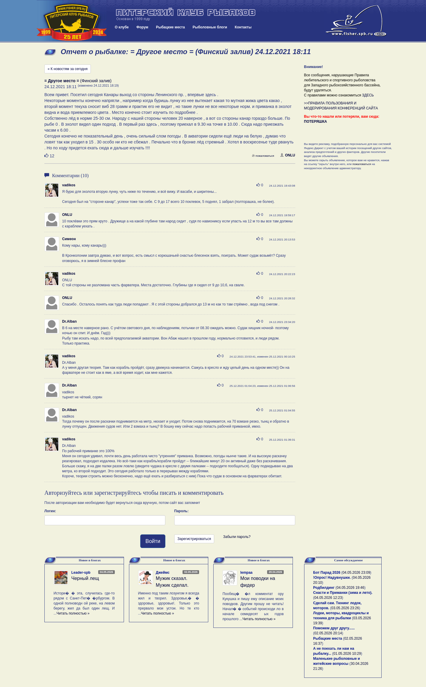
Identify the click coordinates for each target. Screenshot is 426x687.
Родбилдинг (324, 588)
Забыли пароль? (237, 537)
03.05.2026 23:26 (345, 608)
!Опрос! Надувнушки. (332, 578)
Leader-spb (81, 572)
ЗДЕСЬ (368, 95)
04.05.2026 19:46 (350, 588)
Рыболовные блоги (210, 27)
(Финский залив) (78, 80)
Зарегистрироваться (194, 539)
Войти (152, 541)
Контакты (243, 27)
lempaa (246, 572)
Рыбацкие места (170, 27)
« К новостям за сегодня (68, 69)
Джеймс (163, 572)
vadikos (68, 185)
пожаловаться (263, 155)
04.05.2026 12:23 (328, 598)
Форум (142, 27)
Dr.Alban (69, 321)
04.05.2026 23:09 (356, 572)
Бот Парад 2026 (327, 572)
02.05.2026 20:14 (328, 633)
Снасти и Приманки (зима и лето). (342, 593)
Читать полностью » (73, 613)
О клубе (122, 27)
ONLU (287, 155)
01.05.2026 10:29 (347, 654)
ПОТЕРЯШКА (315, 121)
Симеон (69, 239)
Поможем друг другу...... (334, 628)
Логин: (50, 511)
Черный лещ (85, 578)
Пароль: (181, 511)
